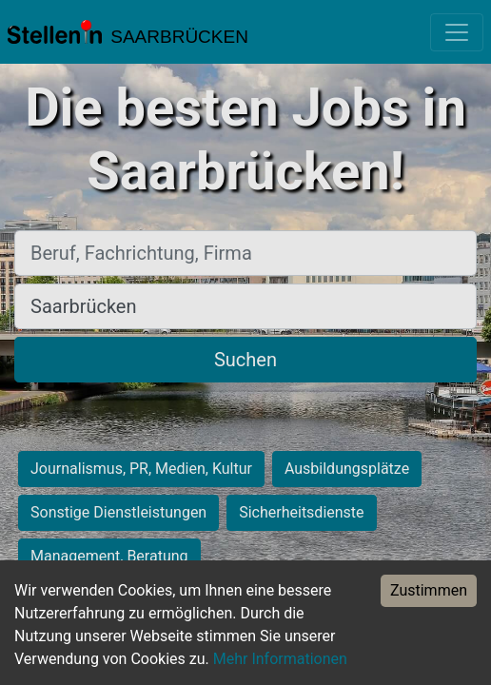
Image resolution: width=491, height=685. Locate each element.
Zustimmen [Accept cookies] (428, 590)
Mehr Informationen (280, 659)
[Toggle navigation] (456, 32)
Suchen (245, 359)
